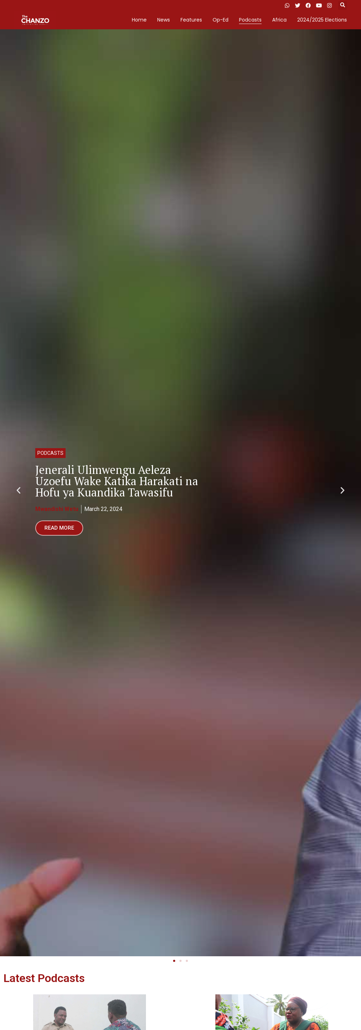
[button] (342, 5)
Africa (279, 19)
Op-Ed (220, 19)
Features (191, 19)
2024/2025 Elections (322, 19)
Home (139, 19)
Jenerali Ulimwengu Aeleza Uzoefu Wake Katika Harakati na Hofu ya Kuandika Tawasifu (116, 481)
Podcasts (250, 19)
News (163, 19)
